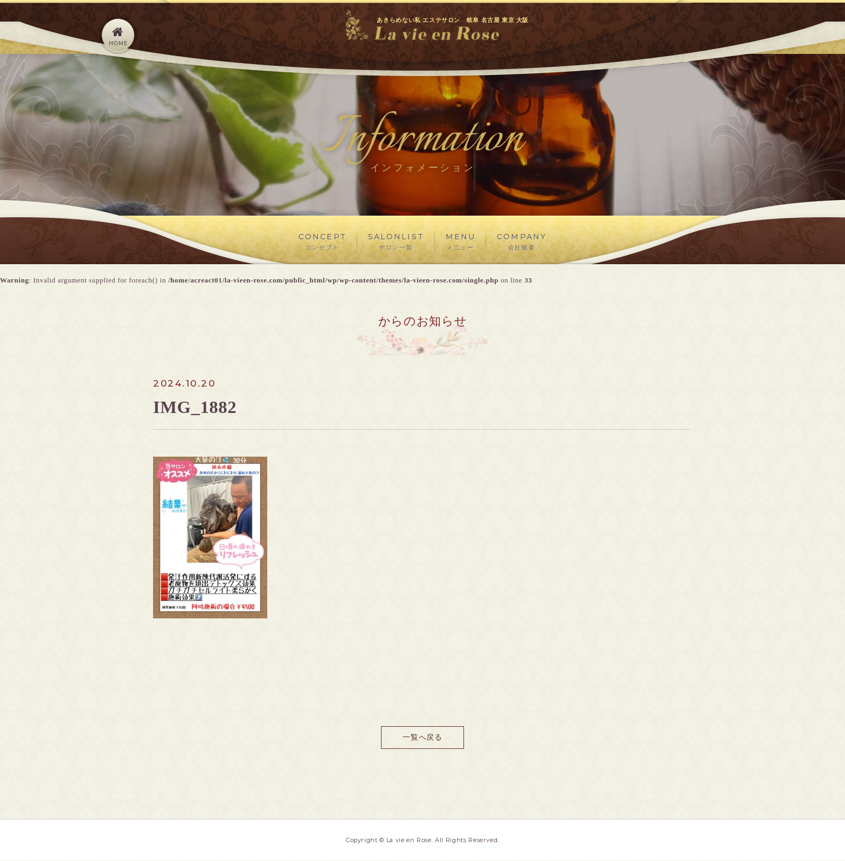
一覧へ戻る (422, 737)
